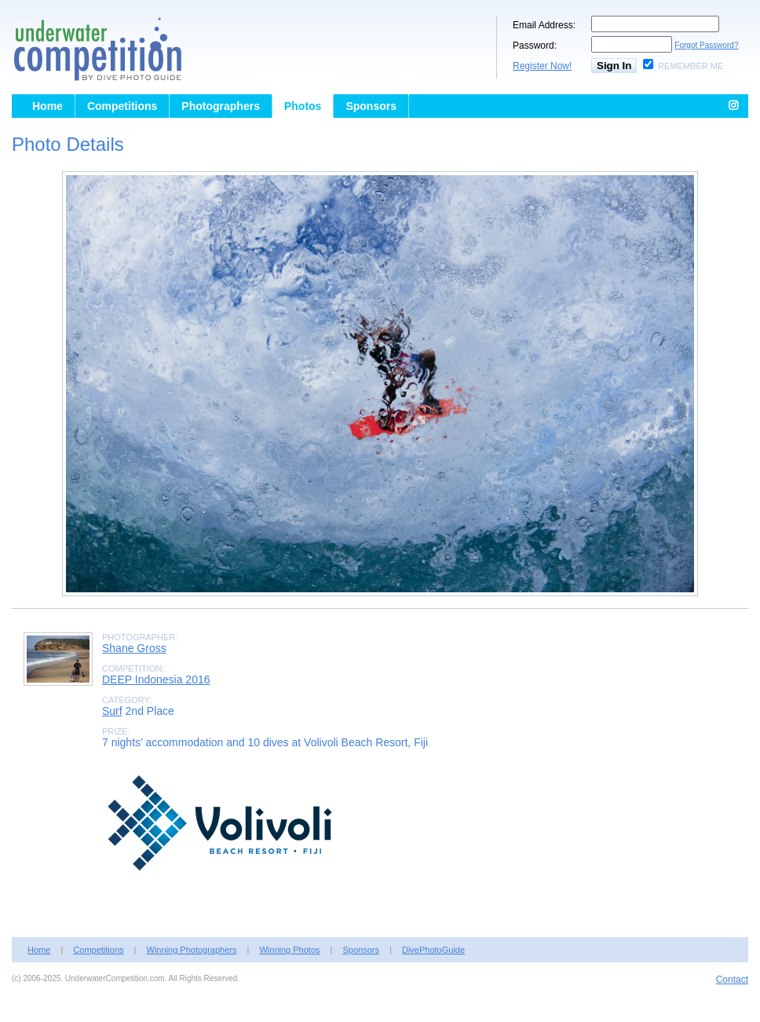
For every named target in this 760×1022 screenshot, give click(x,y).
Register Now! (542, 65)
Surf (112, 711)
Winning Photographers (192, 949)
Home (47, 106)
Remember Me (690, 66)
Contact (732, 979)
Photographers (220, 106)
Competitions (122, 106)
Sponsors (370, 106)
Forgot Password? (706, 45)
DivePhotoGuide (433, 949)
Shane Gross (134, 648)
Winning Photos (289, 949)
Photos (302, 106)
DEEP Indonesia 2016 (156, 679)
